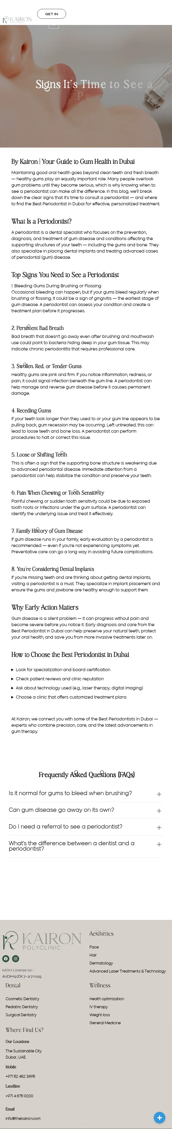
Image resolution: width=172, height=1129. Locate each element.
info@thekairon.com (23, 1119)
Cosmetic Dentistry (22, 999)
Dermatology (101, 963)
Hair (93, 955)
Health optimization (106, 999)
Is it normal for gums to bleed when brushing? (70, 793)
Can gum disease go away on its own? (61, 810)
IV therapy (98, 1007)
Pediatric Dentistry (22, 1007)
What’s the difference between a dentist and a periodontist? (71, 846)
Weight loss (99, 1015)
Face (94, 947)
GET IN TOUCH (52, 15)
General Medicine (105, 1023)
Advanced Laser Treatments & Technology (127, 971)
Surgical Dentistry (21, 1015)
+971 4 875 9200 (19, 1096)
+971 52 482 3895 (20, 1077)
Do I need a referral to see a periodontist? (65, 827)
